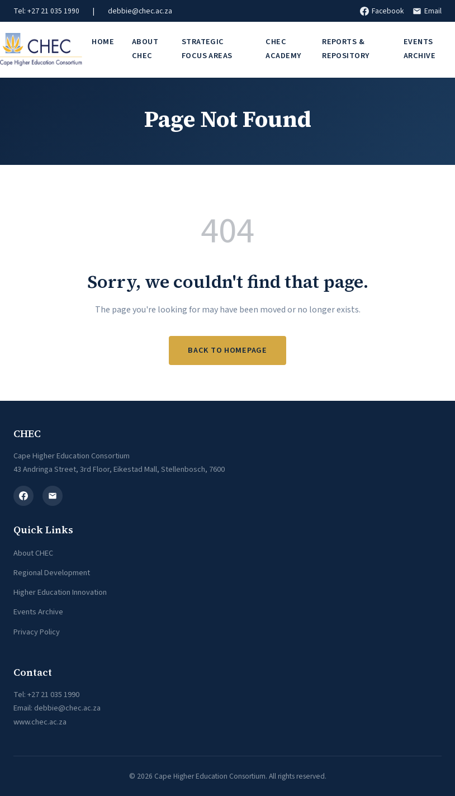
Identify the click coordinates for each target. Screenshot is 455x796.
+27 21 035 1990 (53, 694)
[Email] (52, 496)
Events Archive (419, 48)
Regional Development (51, 573)
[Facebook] (23, 496)
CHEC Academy (283, 48)
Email (427, 11)
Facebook (382, 11)
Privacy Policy (36, 632)
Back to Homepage (227, 350)
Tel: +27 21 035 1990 (46, 11)
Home (103, 42)
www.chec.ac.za (40, 722)
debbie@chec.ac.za (140, 11)
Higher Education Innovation (60, 592)
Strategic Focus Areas (207, 48)
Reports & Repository (345, 48)
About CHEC (145, 48)
